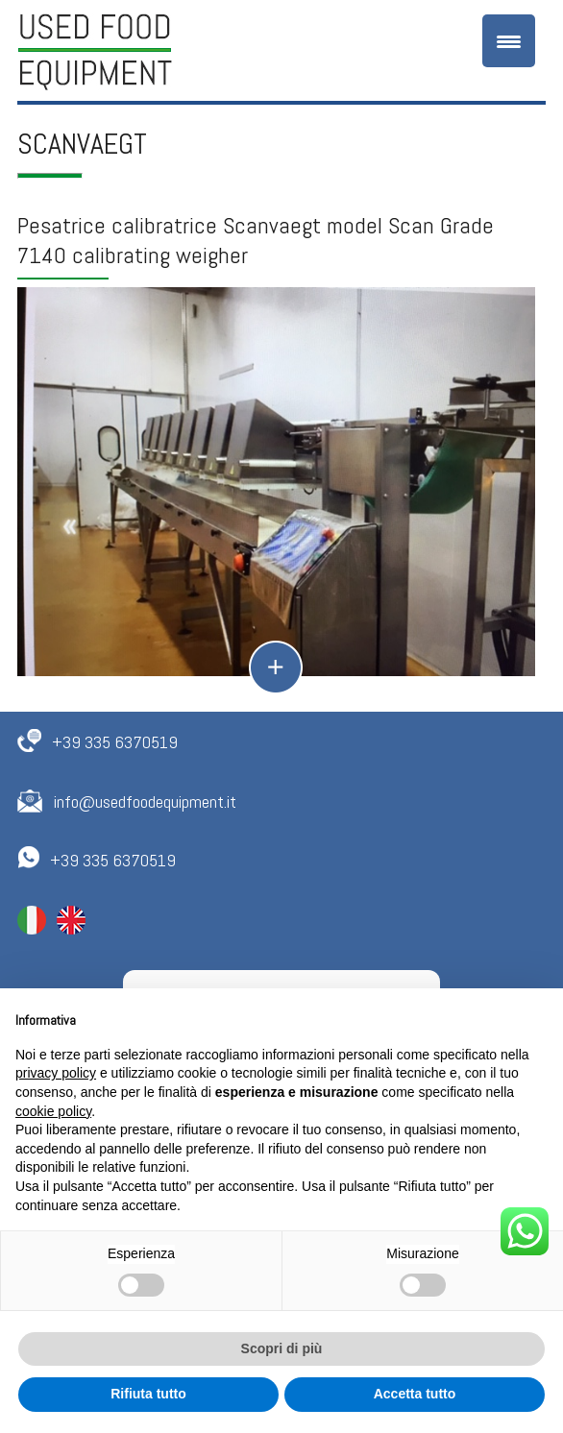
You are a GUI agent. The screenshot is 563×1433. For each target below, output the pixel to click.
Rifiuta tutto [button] (148, 1393)
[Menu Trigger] (508, 40)
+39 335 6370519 (115, 742)
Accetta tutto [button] (415, 1393)
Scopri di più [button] (282, 1348)
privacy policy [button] (55, 1073)
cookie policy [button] (53, 1111)
